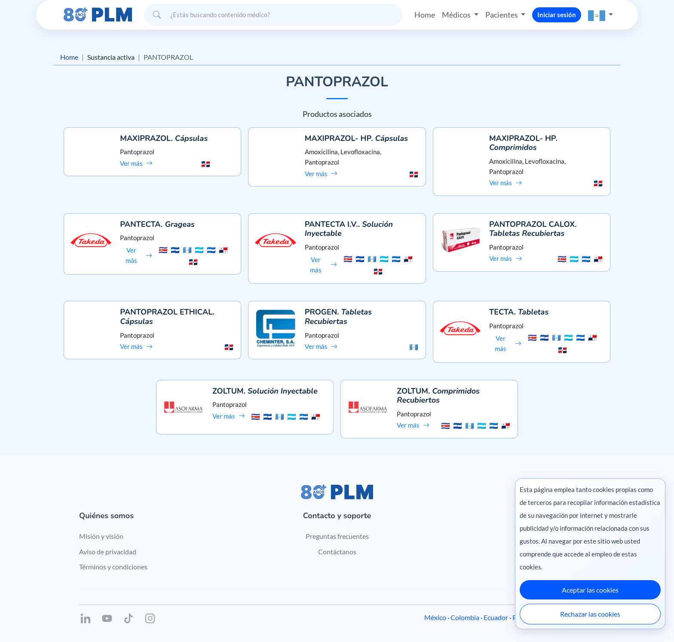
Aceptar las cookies (590, 590)
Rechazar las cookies (590, 614)
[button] (600, 14)
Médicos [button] (457, 14)
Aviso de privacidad (107, 551)
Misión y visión (101, 536)
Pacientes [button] (502, 14)
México (435, 617)
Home (424, 14)
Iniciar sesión (556, 14)
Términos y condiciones (113, 567)
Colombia (464, 617)
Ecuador (496, 617)
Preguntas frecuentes (337, 536)
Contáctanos (337, 551)
